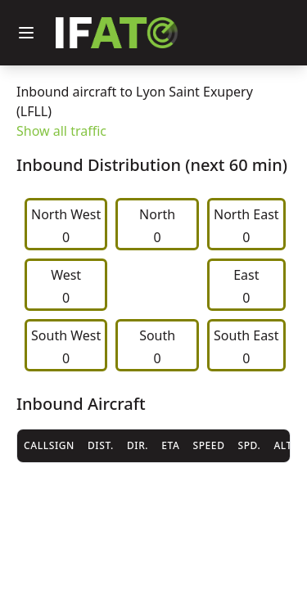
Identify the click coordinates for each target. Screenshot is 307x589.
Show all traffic (61, 131)
